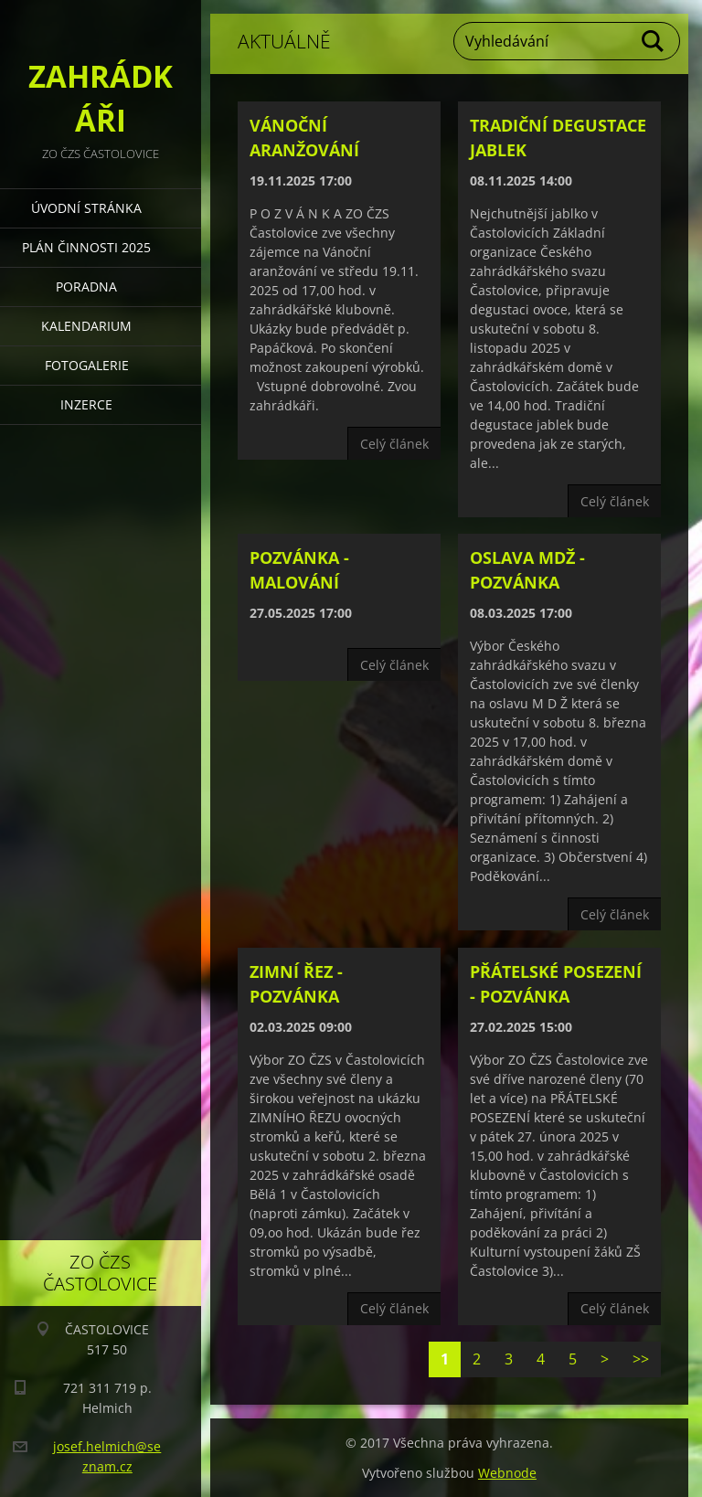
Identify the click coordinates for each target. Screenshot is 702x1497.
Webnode (507, 1472)
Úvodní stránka (86, 208)
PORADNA (86, 286)
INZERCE (86, 404)
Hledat (653, 41)
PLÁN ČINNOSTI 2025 (86, 247)
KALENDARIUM (86, 325)
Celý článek (394, 443)
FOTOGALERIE (87, 365)
